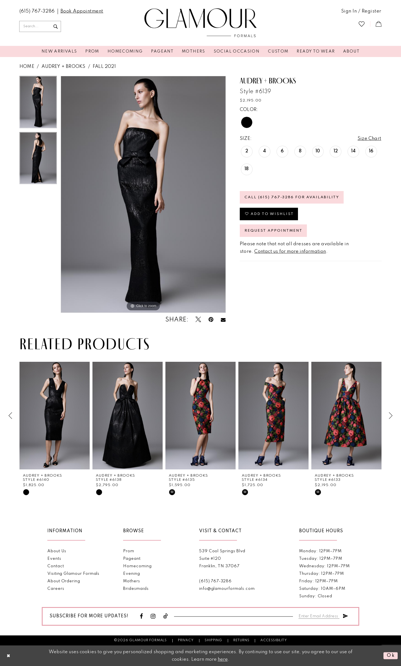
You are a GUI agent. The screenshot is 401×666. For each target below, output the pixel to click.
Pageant (132, 558)
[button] (361, 11)
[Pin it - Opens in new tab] (211, 319)
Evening (131, 573)
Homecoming (137, 566)
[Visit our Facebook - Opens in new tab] (141, 616)
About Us (56, 551)
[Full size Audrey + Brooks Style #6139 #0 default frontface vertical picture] (143, 194)
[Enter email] (319, 615)
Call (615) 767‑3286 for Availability (291, 197)
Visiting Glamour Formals (73, 573)
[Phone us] (37, 11)
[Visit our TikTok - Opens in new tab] (165, 616)
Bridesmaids (135, 588)
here (223, 659)
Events (54, 558)
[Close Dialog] (8, 656)
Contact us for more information (290, 251)
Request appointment (273, 230)
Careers (55, 588)
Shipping (213, 640)
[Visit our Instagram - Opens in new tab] (153, 616)
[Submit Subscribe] (346, 615)
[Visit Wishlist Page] (361, 24)
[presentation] (54, 415)
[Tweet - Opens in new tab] (198, 319)
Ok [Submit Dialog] (391, 655)
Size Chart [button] (369, 138)
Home (26, 66)
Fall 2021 (104, 66)
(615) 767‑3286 (215, 581)
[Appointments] (82, 11)
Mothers (131, 581)
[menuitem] (37, 11)
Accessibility (273, 640)
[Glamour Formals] (201, 23)
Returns (241, 640)
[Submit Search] (55, 26)
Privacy (186, 640)
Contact (55, 566)
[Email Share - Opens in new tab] (223, 320)
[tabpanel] (38, 104)
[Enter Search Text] (40, 26)
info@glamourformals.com (227, 588)
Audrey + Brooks (63, 66)
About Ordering (63, 581)
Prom (128, 551)
